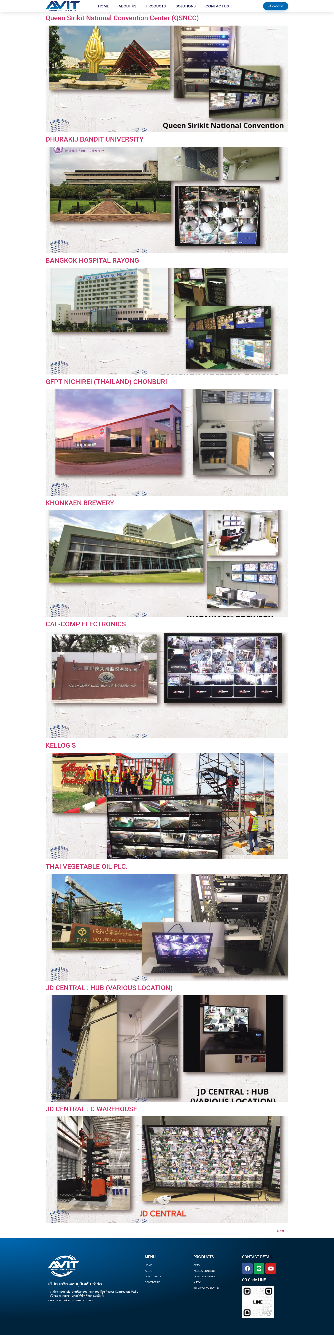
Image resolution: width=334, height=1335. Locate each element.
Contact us (217, 6)
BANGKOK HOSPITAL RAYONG (92, 260)
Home (103, 6)
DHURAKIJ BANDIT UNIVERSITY (95, 139)
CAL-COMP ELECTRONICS (86, 624)
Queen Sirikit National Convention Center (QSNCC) (122, 18)
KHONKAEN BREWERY (80, 503)
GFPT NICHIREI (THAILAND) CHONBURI (106, 382)
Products (156, 6)
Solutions (186, 6)
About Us (127, 6)
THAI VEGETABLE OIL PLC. (87, 866)
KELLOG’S (61, 745)
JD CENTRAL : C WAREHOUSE (91, 1109)
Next (282, 1231)
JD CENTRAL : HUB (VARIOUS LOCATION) (109, 988)
